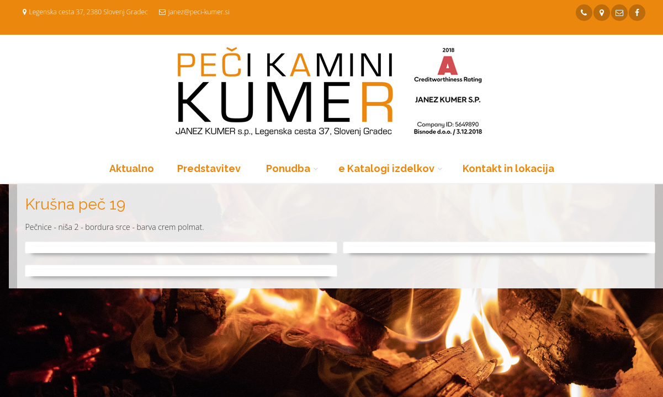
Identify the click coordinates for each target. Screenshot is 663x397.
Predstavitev (209, 168)
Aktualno (131, 168)
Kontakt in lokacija (508, 168)
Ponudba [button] (288, 168)
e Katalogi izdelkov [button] (386, 168)
